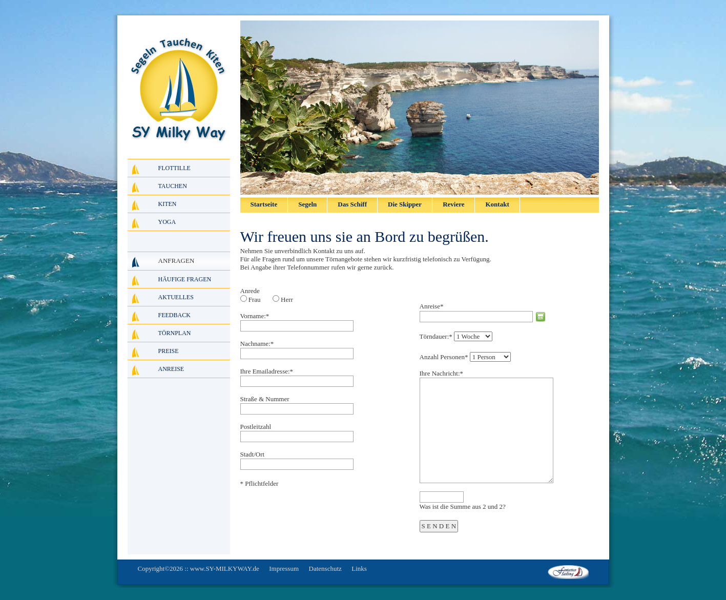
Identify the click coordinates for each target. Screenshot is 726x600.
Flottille (174, 168)
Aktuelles (176, 297)
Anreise (432, 306)
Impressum (284, 568)
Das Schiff (352, 204)
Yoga (167, 221)
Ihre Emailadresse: (267, 371)
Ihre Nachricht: (442, 373)
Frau (254, 299)
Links (359, 568)
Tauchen (172, 186)
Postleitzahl (256, 426)
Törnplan (174, 333)
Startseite (264, 204)
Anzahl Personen (444, 357)
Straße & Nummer (264, 399)
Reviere (453, 204)
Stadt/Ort (252, 454)
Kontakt (497, 204)
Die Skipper (405, 204)
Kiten (167, 204)
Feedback (174, 315)
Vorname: (254, 316)
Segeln (307, 204)
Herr (287, 299)
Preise (168, 351)
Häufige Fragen (185, 279)
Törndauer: (436, 336)
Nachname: (257, 343)
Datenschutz (325, 568)
